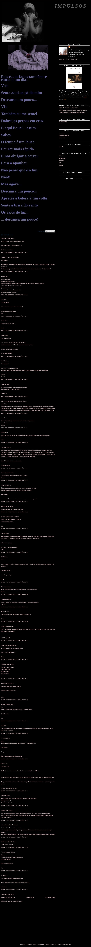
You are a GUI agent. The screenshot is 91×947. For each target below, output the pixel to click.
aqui (85, 97)
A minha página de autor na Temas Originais (72, 112)
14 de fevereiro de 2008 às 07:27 (14, 837)
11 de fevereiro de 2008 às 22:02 (14, 700)
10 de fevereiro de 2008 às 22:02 (14, 529)
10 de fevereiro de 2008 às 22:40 (14, 552)
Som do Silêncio (5, 704)
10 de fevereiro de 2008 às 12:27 (14, 480)
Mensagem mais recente (8, 897)
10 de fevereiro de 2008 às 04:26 (14, 468)
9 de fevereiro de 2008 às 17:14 (14, 330)
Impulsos (71, 6)
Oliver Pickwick (5, 473)
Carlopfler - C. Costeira (8, 257)
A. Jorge (3, 738)
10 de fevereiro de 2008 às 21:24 (14, 501)
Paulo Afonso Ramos (7, 645)
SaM (2, 557)
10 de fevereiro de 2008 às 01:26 (14, 442)
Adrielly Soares (5, 664)
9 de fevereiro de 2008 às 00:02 (14, 295)
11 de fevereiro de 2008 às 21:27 (14, 659)
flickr (60, 163)
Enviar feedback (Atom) (15, 901)
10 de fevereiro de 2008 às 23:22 (14, 582)
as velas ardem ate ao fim (8, 516)
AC (2, 875)
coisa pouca (62, 133)
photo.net (61, 160)
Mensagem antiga (50, 897)
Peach (2, 432)
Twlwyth (3, 611)
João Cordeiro (5, 683)
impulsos (74, 47)
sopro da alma (63, 121)
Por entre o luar (5, 238)
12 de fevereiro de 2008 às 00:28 (14, 733)
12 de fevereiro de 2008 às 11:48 (14, 805)
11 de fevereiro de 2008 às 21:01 (14, 640)
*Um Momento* (5, 852)
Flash (2, 321)
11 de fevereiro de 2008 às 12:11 (14, 607)
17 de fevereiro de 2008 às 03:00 (14, 871)
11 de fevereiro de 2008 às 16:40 (14, 621)
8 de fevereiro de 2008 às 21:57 (14, 252)
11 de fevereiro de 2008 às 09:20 (14, 594)
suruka (3, 335)
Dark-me (3, 384)
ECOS (60, 124)
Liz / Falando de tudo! (7, 825)
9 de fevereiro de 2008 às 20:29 (14, 396)
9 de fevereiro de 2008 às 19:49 (14, 379)
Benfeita (61, 146)
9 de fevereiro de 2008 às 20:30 (14, 413)
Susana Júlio (4, 810)
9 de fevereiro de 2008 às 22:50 (14, 428)
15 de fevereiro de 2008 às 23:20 (14, 847)
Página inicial (30, 897)
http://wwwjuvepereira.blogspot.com (11, 401)
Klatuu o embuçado (6, 842)
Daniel (3, 361)
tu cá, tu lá (62, 138)
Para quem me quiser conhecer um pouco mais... (73, 110)
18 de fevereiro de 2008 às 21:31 (14, 890)
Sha (2, 299)
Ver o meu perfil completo (68, 59)
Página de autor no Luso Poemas (68, 107)
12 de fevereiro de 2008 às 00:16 (14, 721)
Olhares (61, 156)
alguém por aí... (5, 506)
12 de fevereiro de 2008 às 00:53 (14, 759)
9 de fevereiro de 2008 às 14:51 (14, 316)
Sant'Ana (3, 485)
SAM (2, 763)
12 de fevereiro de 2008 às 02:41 (14, 791)
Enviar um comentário (7, 894)
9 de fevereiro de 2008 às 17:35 (14, 356)
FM (2, 725)
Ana (2, 418)
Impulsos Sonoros (64, 135)
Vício (2, 276)
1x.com (61, 165)
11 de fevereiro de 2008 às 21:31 (14, 678)
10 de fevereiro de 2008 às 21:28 (14, 512)
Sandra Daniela (5, 626)
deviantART (62, 158)
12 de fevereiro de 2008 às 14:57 (14, 820)
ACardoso (4, 599)
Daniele (3, 533)
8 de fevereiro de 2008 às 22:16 (14, 271)
